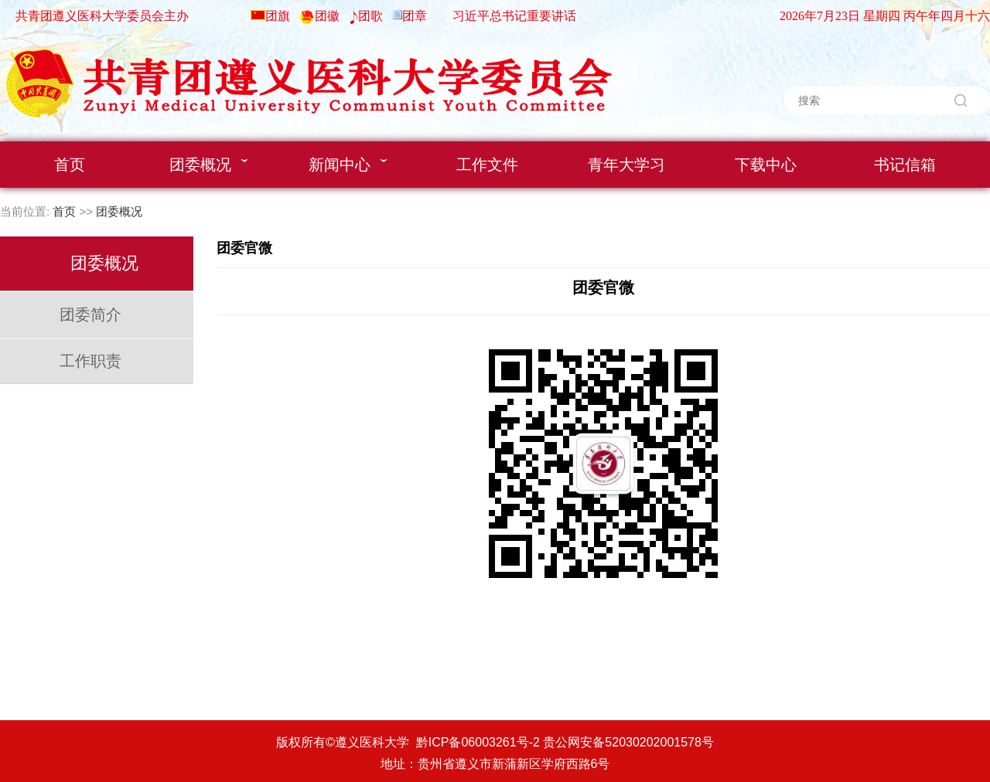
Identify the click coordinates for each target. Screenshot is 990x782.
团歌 (370, 15)
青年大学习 (626, 164)
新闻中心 (348, 164)
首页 (69, 164)
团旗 (277, 15)
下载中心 (766, 164)
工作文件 (487, 164)
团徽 (327, 15)
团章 (414, 15)
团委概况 (208, 164)
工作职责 (90, 360)
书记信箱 (905, 164)
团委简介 (90, 314)
